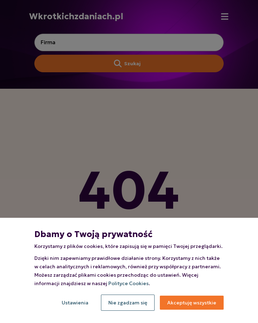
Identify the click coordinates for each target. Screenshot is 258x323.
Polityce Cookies (128, 283)
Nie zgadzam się (127, 303)
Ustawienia (75, 303)
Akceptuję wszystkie (191, 303)
